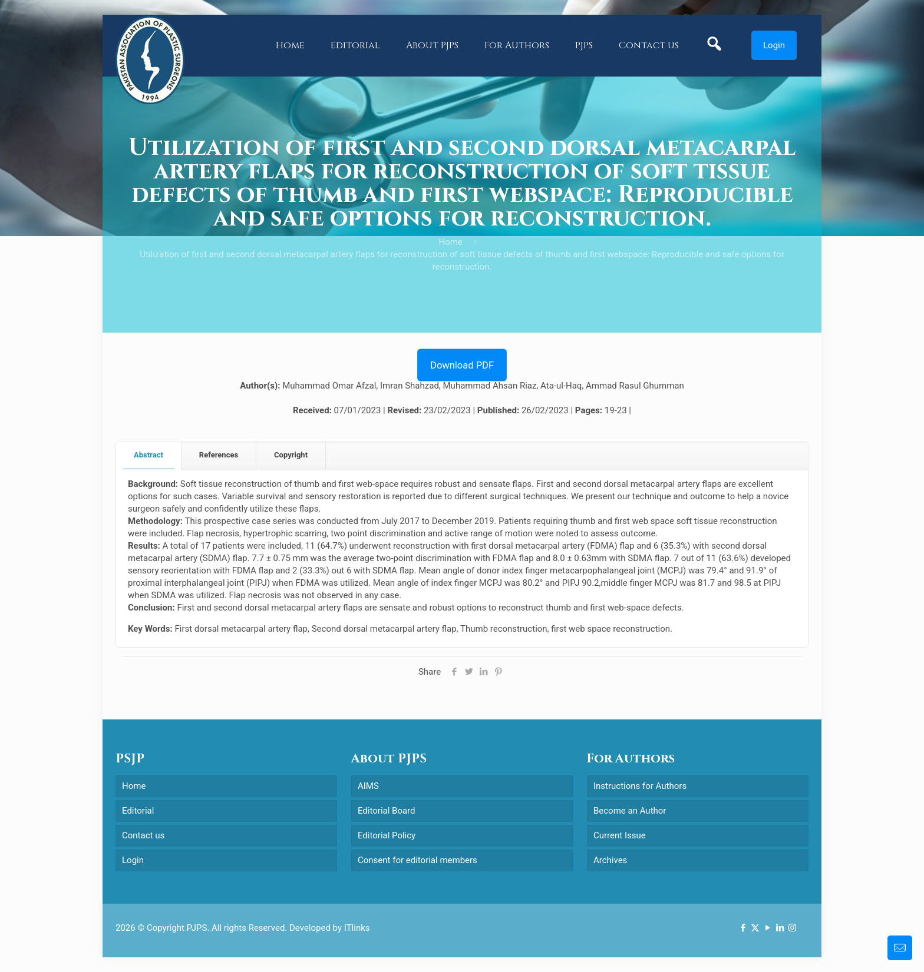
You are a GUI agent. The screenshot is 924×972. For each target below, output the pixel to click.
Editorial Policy (386, 835)
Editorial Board (386, 810)
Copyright (291, 454)
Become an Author (629, 810)
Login (774, 45)
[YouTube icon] (767, 928)
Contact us (143, 835)
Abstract (148, 454)
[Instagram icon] (792, 928)
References (218, 454)
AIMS (368, 786)
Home (450, 242)
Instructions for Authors (640, 786)
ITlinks (357, 928)
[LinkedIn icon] (780, 928)
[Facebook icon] (742, 928)
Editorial (138, 810)
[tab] (149, 455)
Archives (610, 860)
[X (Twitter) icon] (755, 928)
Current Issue (619, 835)
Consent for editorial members (417, 860)
